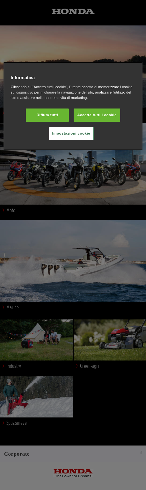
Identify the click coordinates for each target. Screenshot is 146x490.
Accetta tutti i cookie (97, 115)
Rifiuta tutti (47, 115)
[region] (73, 106)
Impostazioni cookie (71, 133)
